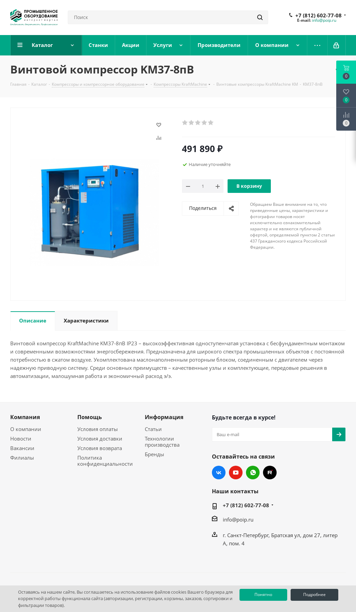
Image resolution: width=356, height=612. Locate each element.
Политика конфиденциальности (105, 460)
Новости (20, 438)
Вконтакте (219, 472)
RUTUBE (270, 472)
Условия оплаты (97, 429)
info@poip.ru (324, 20)
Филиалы (22, 457)
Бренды (154, 454)
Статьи (153, 429)
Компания (25, 417)
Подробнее (314, 594)
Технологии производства (162, 441)
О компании (25, 429)
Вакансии (22, 448)
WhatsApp (253, 472)
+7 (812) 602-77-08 (318, 15)
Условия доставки (99, 438)
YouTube (236, 472)
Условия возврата (99, 448)
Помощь (89, 417)
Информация (164, 417)
